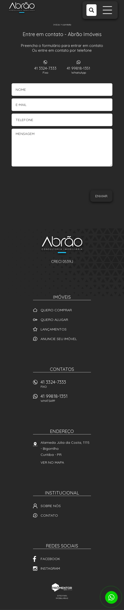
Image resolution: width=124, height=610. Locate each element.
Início (56, 24)
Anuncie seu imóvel (59, 339)
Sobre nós (51, 506)
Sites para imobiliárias (62, 596)
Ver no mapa (52, 462)
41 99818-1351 (79, 70)
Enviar (101, 196)
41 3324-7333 (45, 70)
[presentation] (89, 180)
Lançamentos (54, 329)
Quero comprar (56, 310)
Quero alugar (54, 319)
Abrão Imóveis (62, 245)
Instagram (50, 568)
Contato (67, 24)
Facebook (50, 559)
